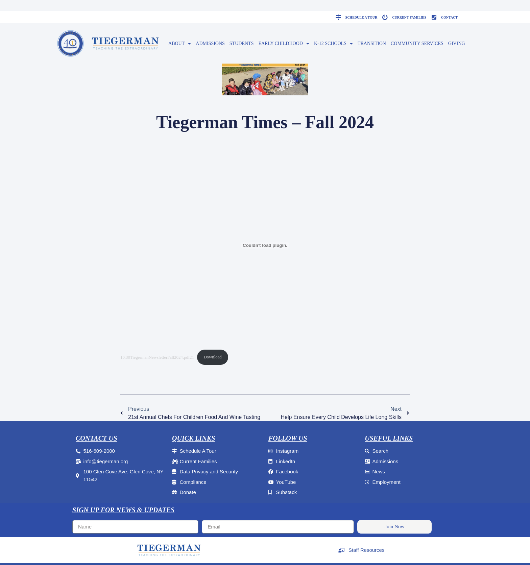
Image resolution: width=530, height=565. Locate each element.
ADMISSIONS (210, 43)
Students (242, 43)
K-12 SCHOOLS (333, 43)
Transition (372, 43)
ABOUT (179, 43)
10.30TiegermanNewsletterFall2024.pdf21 (157, 357)
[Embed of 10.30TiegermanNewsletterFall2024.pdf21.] (265, 245)
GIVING (456, 43)
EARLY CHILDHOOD (283, 43)
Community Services (417, 43)
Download (212, 357)
